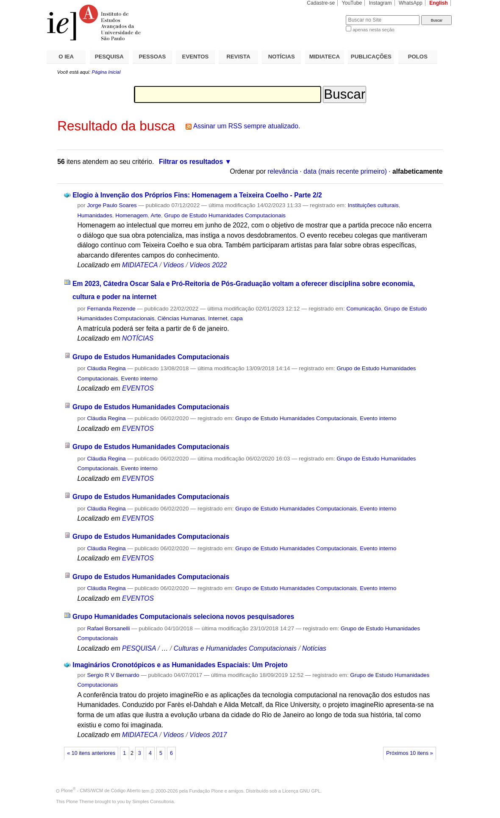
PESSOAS (152, 56)
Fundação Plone (206, 790)
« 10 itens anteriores (91, 753)
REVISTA (238, 56)
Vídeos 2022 (208, 265)
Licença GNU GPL (301, 790)
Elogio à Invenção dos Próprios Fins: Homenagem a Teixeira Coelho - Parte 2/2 (197, 195)
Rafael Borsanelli (108, 628)
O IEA (66, 56)
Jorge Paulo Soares (111, 205)
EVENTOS (195, 56)
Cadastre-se (321, 3)
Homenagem (131, 215)
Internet (217, 318)
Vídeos (173, 265)
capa (237, 318)
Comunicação (363, 308)
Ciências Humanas (181, 318)
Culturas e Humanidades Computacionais (235, 648)
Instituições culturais (372, 205)
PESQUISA (109, 56)
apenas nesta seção (373, 29)
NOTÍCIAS (281, 56)
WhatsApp (410, 3)
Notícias (314, 648)
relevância (283, 171)
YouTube (352, 3)
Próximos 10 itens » (409, 753)
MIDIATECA (324, 56)
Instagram (380, 3)
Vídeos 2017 (208, 734)
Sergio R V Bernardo (113, 675)
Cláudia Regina (106, 368)
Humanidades (94, 215)
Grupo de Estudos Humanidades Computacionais (150, 356)
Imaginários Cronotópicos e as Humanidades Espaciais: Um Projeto (180, 664)
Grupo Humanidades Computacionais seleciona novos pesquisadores (183, 616)
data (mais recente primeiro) (345, 171)
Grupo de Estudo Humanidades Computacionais (225, 215)
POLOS (418, 56)
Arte (155, 215)
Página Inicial (106, 72)
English (438, 3)
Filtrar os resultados (191, 161)
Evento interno (139, 378)
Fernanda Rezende (111, 308)
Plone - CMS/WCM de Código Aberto (101, 790)
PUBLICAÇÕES (371, 56)
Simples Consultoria (153, 801)
